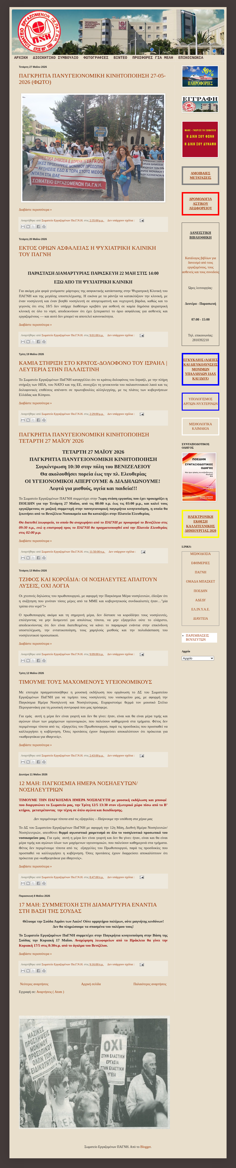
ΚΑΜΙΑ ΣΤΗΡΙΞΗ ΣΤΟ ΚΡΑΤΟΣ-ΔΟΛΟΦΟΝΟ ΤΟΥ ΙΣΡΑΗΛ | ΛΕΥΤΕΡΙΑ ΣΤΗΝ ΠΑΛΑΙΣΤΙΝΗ (93, 366)
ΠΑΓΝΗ (200, 572)
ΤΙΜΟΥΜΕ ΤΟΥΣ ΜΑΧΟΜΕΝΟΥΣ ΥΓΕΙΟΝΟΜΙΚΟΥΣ (85, 682)
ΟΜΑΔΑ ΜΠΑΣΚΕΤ (200, 581)
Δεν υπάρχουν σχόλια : (121, 220)
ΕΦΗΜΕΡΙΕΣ (200, 563)
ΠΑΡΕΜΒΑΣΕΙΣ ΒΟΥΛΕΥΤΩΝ (197, 637)
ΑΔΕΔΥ (200, 600)
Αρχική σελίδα (91, 984)
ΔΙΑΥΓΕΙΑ (200, 618)
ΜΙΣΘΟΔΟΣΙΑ (200, 554)
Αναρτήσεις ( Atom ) (50, 992)
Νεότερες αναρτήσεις (34, 984)
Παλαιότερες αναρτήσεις (150, 984)
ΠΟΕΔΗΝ (200, 591)
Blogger (145, 1147)
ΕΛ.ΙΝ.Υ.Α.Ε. (200, 609)
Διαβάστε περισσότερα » (35, 209)
